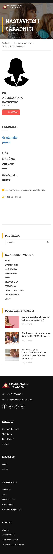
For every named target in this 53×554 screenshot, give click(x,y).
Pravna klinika (7, 504)
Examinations (11, 265)
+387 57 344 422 (14, 394)
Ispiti (4, 495)
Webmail (5, 530)
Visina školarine (8, 500)
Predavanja (10, 286)
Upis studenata (12, 295)
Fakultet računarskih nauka (13, 545)
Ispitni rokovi (11, 269)
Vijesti (8, 299)
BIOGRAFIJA (12, 112)
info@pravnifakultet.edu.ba (19, 399)
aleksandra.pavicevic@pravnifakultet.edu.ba (25, 190)
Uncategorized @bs (14, 290)
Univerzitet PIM (8, 535)
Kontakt (5, 444)
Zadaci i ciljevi (8, 439)
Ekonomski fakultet (10, 540)
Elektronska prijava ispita (12, 509)
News (7, 278)
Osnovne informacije (10, 429)
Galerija (5, 469)
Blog (7, 261)
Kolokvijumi (11, 273)
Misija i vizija (7, 434)
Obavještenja (11, 282)
